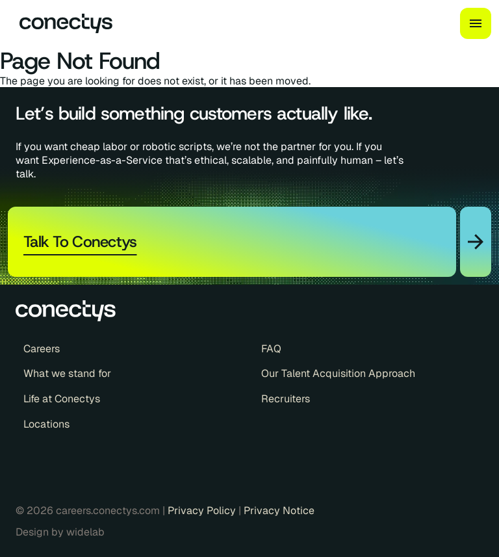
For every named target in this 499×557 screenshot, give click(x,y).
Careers (41, 349)
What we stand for (67, 373)
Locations (46, 424)
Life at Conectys (61, 399)
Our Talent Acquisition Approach (338, 373)
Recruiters (285, 399)
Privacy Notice (279, 510)
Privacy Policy (203, 510)
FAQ (271, 349)
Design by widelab (60, 532)
